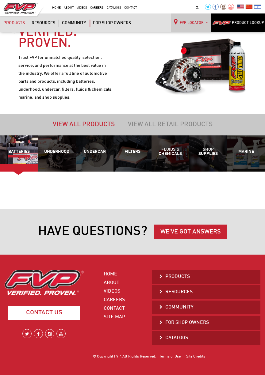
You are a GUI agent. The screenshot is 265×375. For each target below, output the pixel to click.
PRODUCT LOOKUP (238, 23)
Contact (130, 7)
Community (74, 23)
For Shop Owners (112, 23)
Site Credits (195, 356)
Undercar (95, 152)
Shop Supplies (208, 151)
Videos (82, 7)
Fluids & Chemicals (170, 151)
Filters (132, 152)
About (69, 7)
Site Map (114, 317)
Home (56, 7)
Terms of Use (170, 356)
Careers (97, 7)
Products (14, 23)
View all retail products (170, 124)
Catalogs (114, 7)
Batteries (19, 152)
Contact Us (44, 313)
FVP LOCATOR (191, 22)
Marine (246, 152)
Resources (43, 23)
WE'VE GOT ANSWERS (190, 232)
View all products (84, 124)
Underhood (56, 152)
